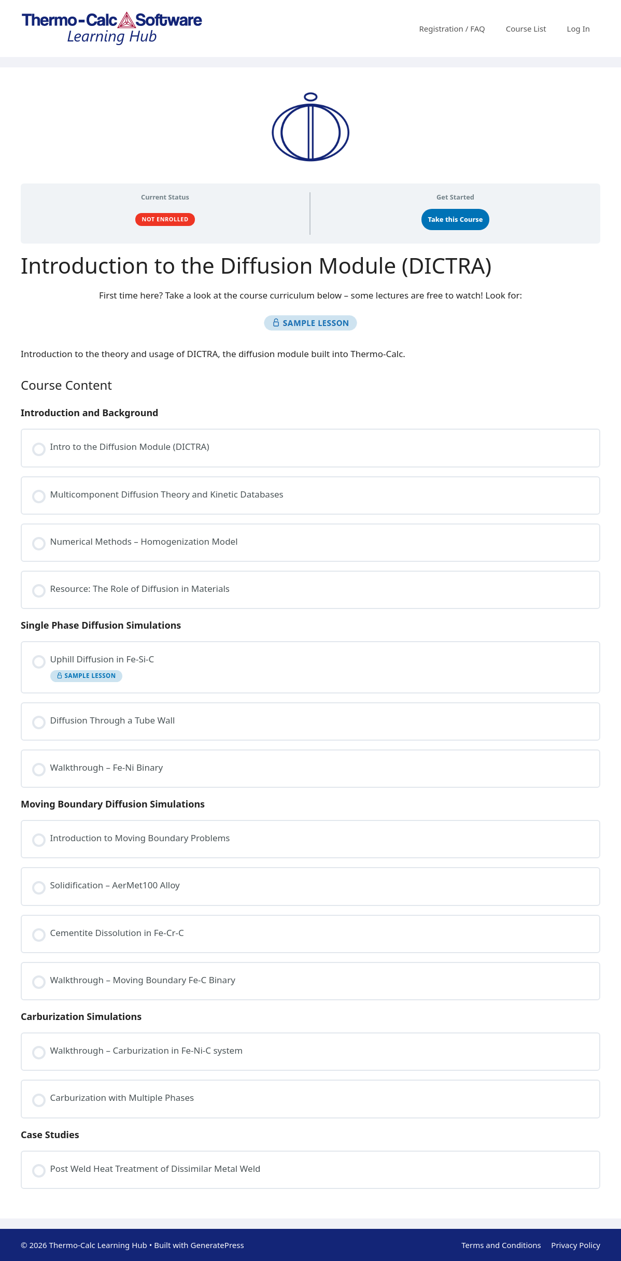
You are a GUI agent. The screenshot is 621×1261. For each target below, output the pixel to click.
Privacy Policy (575, 1245)
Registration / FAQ (452, 28)
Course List (526, 28)
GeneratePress (217, 1245)
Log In (578, 28)
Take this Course (455, 219)
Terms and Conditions (501, 1245)
